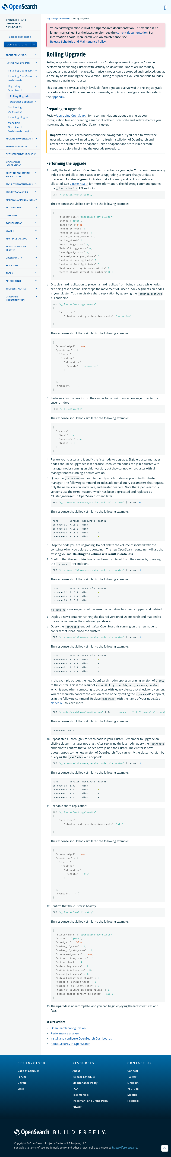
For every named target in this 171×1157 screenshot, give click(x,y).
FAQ (75, 1088)
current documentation (132, 33)
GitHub (22, 1082)
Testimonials (80, 1094)
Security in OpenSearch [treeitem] (19, 184)
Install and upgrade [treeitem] (18, 62)
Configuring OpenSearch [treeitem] (15, 109)
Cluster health (79, 184)
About (76, 1070)
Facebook (133, 1100)
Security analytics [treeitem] (17, 192)
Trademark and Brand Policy (90, 1100)
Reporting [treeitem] (12, 265)
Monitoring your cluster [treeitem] (16, 248)
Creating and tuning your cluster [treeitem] (18, 175)
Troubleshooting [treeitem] (16, 288)
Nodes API (57, 703)
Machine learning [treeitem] (16, 238)
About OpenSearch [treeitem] (16, 55)
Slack (21, 1088)
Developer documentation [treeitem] (15, 298)
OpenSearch (20, 7)
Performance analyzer (65, 1033)
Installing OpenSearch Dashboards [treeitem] (21, 78)
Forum (22, 1076)
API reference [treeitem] (13, 280)
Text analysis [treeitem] (13, 207)
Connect (132, 1070)
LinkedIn (133, 1082)
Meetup (132, 1094)
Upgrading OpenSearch (57, 18)
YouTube (133, 1088)
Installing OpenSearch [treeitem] (21, 70)
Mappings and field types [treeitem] (20, 199)
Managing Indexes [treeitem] (16, 146)
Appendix (58, 97)
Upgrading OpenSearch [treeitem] (15, 88)
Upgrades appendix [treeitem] (21, 101)
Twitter (131, 1076)
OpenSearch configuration (68, 1028)
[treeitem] (36, 55)
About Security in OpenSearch (70, 1044)
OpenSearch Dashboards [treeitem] (20, 154)
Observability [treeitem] (14, 257)
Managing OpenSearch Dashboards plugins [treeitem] (20, 127)
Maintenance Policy (84, 1082)
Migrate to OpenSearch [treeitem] (19, 138)
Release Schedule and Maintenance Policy (78, 41)
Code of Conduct (28, 1070)
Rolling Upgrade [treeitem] (19, 96)
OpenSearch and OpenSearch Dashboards (16, 23)
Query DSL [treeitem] (11, 215)
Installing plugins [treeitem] (18, 117)
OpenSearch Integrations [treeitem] (13, 163)
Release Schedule (83, 1076)
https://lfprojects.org (124, 1147)
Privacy (76, 1106)
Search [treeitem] (10, 230)
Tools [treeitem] (9, 273)
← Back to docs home (18, 36)
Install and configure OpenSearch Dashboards (81, 1038)
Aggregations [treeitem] (14, 223)
